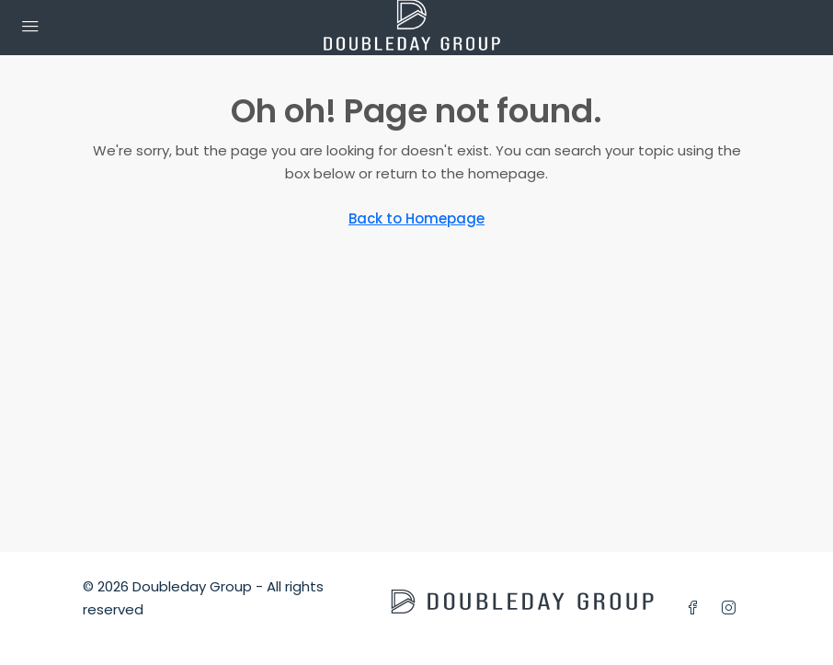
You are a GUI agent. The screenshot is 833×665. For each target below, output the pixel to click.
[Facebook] (696, 608)
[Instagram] (732, 608)
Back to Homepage (416, 218)
